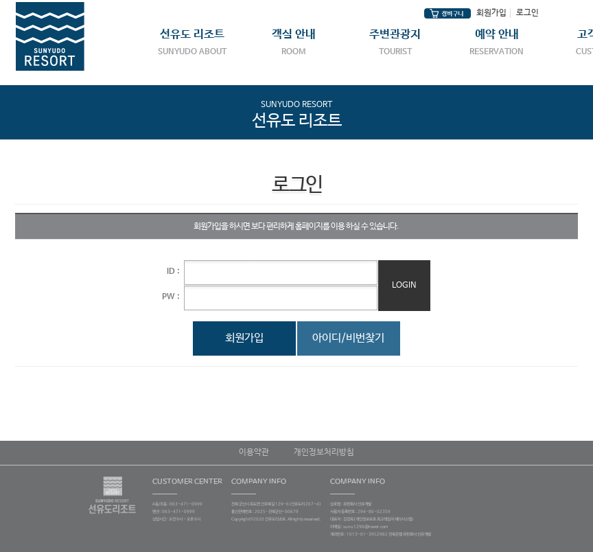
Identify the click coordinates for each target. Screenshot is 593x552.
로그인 (527, 13)
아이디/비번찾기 (348, 338)
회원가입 (491, 13)
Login (404, 285)
